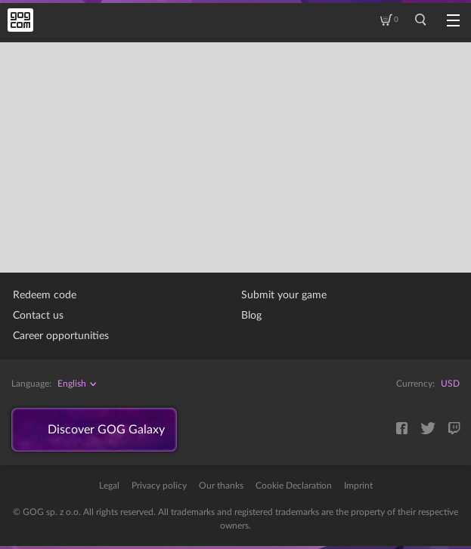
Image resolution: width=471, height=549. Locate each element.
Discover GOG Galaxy (106, 430)
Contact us (38, 315)
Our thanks (221, 485)
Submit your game (284, 295)
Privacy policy (159, 485)
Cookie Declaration (294, 485)
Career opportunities (61, 336)
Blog (251, 315)
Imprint (358, 485)
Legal (109, 485)
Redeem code (44, 295)
